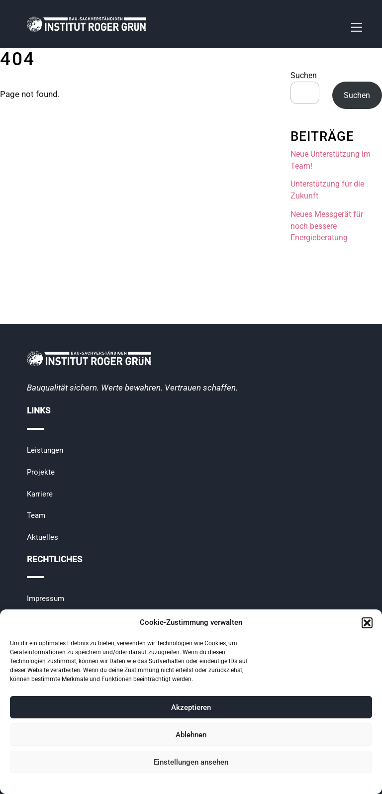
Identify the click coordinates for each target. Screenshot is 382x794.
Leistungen (45, 450)
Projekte (41, 472)
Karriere (40, 494)
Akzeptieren (191, 707)
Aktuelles (42, 537)
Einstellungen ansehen (191, 762)
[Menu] (357, 27)
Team (36, 515)
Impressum (45, 598)
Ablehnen (191, 734)
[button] (367, 623)
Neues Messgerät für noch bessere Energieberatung (326, 226)
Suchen (303, 75)
